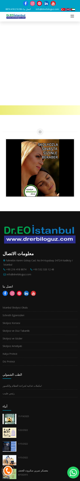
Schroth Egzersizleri (13, 231)
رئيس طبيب (9, 309)
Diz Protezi (9, 277)
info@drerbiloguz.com (47, 9)
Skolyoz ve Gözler (12, 254)
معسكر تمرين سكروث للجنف (33, 386)
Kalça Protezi (10, 270)
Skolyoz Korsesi (11, 239)
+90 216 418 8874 (14, 9)
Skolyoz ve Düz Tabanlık (16, 246)
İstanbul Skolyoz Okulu (15, 223)
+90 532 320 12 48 (43, 185)
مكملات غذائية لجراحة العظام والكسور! (22, 301)
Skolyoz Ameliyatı (12, 262)
